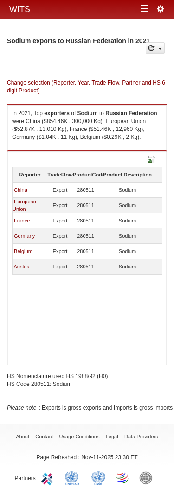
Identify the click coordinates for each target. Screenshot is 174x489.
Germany (24, 236)
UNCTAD (73, 477)
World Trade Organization (123, 477)
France (22, 220)
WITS (19, 9)
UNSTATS (98, 477)
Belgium (23, 251)
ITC (48, 477)
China (20, 190)
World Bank (148, 477)
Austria (21, 266)
